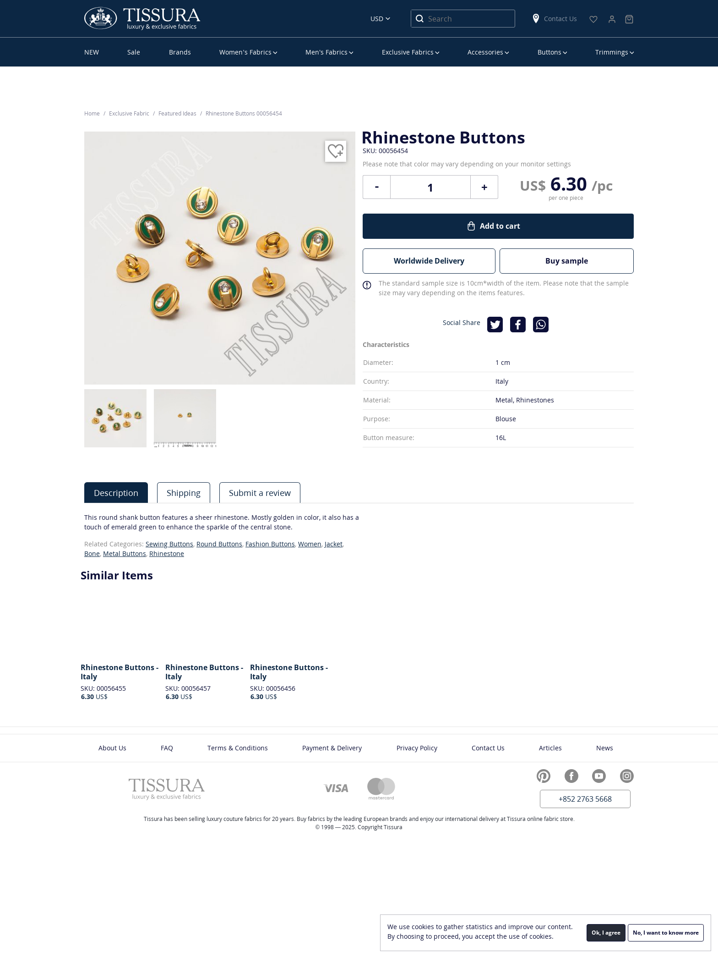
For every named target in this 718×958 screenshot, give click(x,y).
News (604, 747)
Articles (550, 747)
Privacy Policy (417, 747)
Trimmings (611, 52)
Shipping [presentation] (184, 492)
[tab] (116, 492)
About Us (112, 747)
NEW (91, 52)
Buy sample (567, 261)
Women (309, 544)
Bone (92, 553)
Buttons (549, 52)
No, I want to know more (666, 932)
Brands (180, 52)
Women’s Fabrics (245, 52)
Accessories (485, 52)
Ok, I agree (606, 932)
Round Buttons (219, 544)
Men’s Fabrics (326, 52)
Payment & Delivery (332, 747)
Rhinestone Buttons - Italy (119, 672)
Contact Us (554, 18)
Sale (133, 52)
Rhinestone (166, 553)
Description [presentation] (116, 492)
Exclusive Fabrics (408, 52)
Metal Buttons (124, 553)
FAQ (167, 747)
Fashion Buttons (270, 544)
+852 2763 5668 (585, 799)
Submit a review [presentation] (260, 492)
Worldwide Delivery (429, 261)
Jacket (334, 544)
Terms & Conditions (237, 747)
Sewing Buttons (169, 544)
